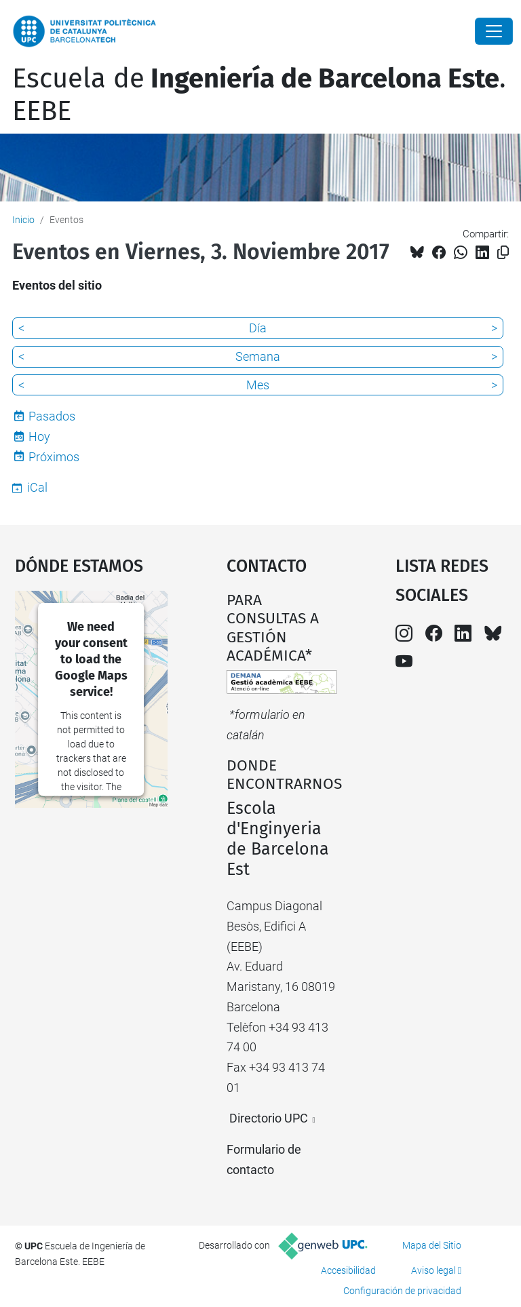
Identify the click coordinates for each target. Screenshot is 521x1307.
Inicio (23, 219)
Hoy (39, 436)
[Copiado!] (503, 252)
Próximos (53, 457)
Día (258, 328)
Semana (257, 356)
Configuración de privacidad (402, 1290)
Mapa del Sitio (431, 1245)
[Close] (494, 31)
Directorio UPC (269, 1118)
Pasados (51, 416)
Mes (257, 385)
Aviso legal (433, 1270)
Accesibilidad (348, 1270)
